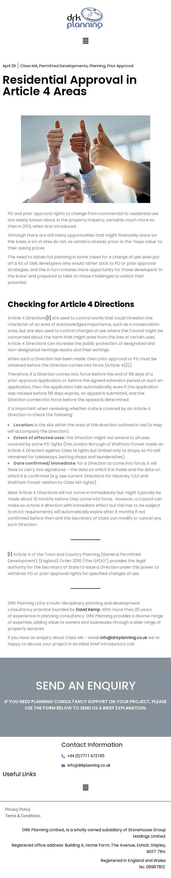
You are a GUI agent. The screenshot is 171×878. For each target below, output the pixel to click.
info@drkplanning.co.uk (123, 638)
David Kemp (88, 609)
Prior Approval (120, 65)
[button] (85, 41)
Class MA (28, 65)
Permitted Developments (63, 65)
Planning (97, 65)
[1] (48, 318)
